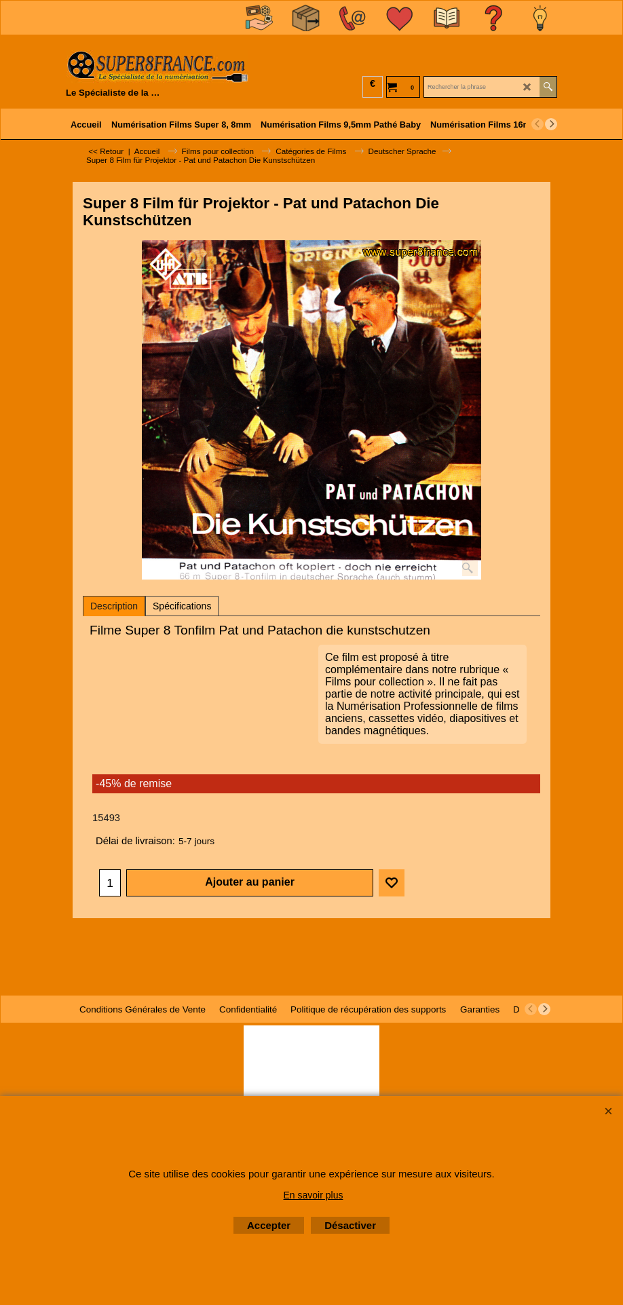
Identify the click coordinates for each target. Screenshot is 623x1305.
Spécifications (182, 606)
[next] (551, 124)
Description (114, 606)
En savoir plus (313, 1195)
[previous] (537, 124)
